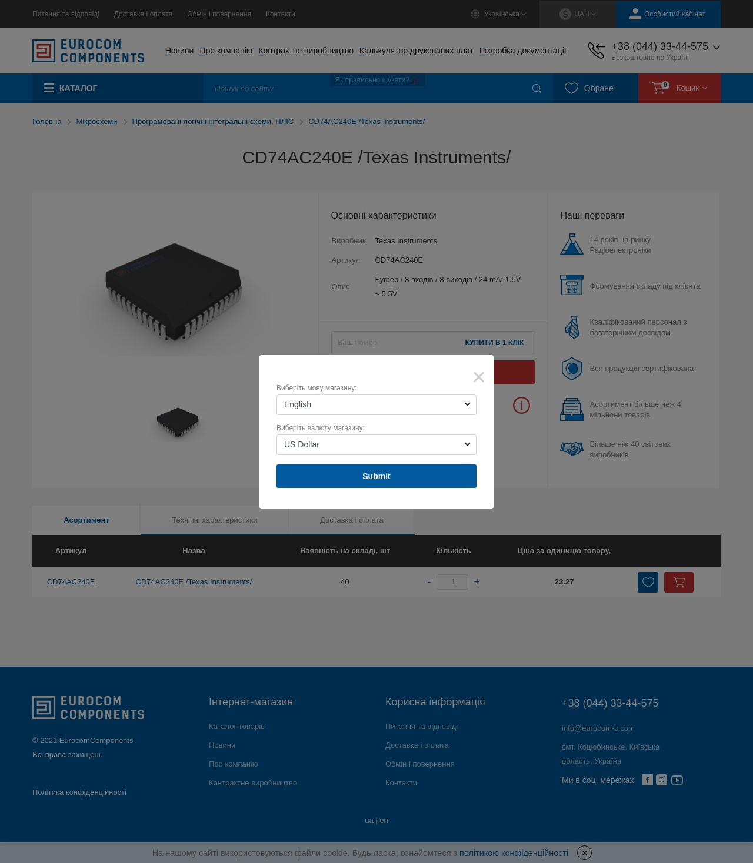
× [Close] (479, 377)
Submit (376, 476)
